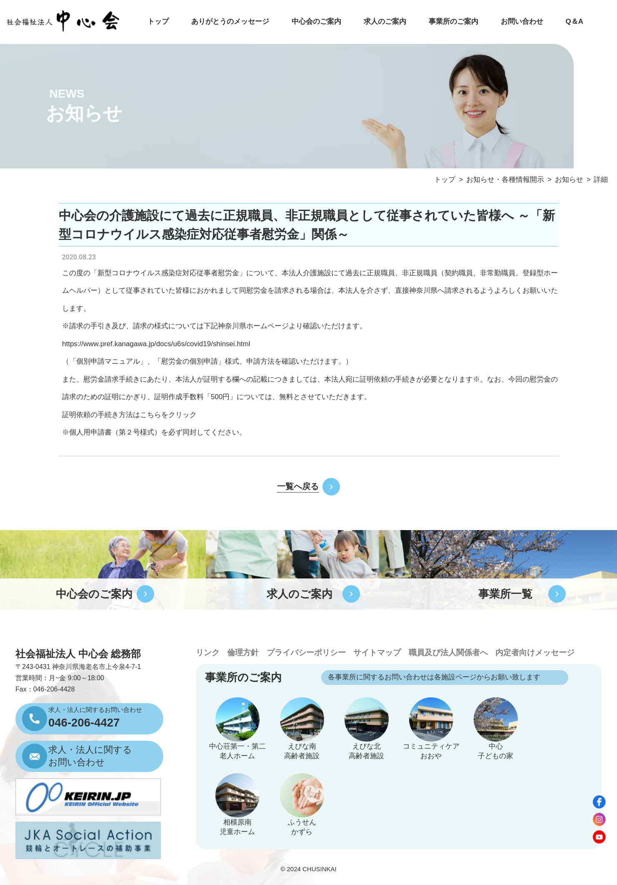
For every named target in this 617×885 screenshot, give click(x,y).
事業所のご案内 (453, 21)
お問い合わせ (522, 21)
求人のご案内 (385, 21)
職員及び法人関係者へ (448, 652)
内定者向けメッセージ (535, 652)
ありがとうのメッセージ (230, 21)
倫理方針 (243, 652)
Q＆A (574, 21)
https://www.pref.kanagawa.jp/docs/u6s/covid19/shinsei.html (156, 344)
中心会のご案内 (316, 21)
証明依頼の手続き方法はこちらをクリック (129, 415)
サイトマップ (377, 652)
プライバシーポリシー (306, 652)
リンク (208, 652)
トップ (158, 21)
